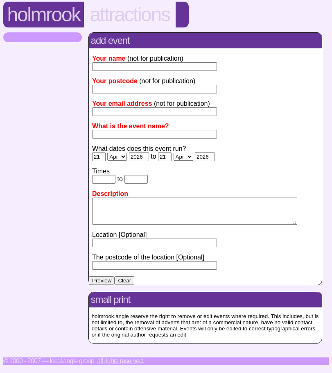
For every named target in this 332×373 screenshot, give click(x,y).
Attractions (129, 14)
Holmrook (43, 14)
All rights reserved (119, 365)
